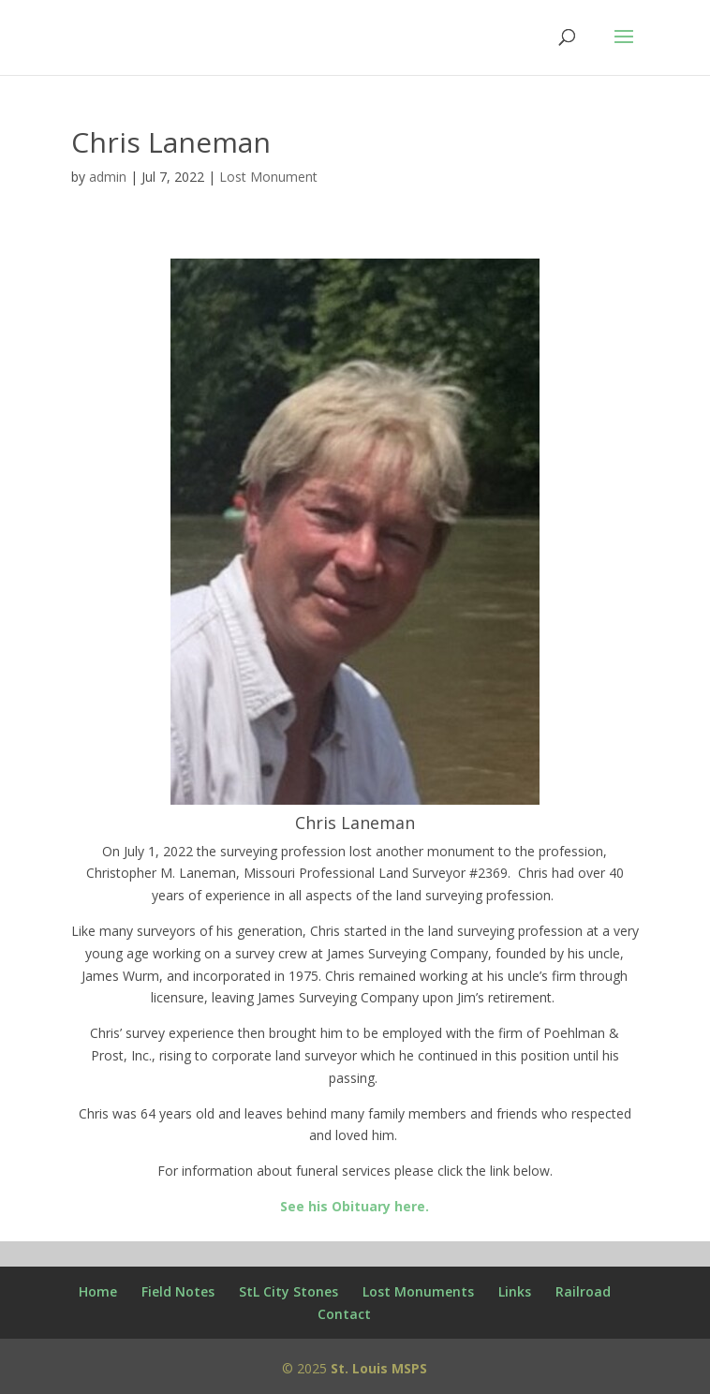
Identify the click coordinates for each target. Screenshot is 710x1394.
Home (98, 1291)
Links (514, 1291)
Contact (344, 1314)
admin (107, 176)
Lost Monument (268, 176)
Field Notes (177, 1291)
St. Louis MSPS (379, 1368)
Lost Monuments (418, 1291)
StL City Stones (288, 1291)
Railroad (583, 1291)
